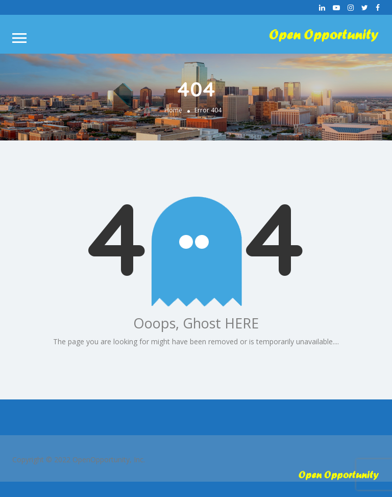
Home (173, 110)
